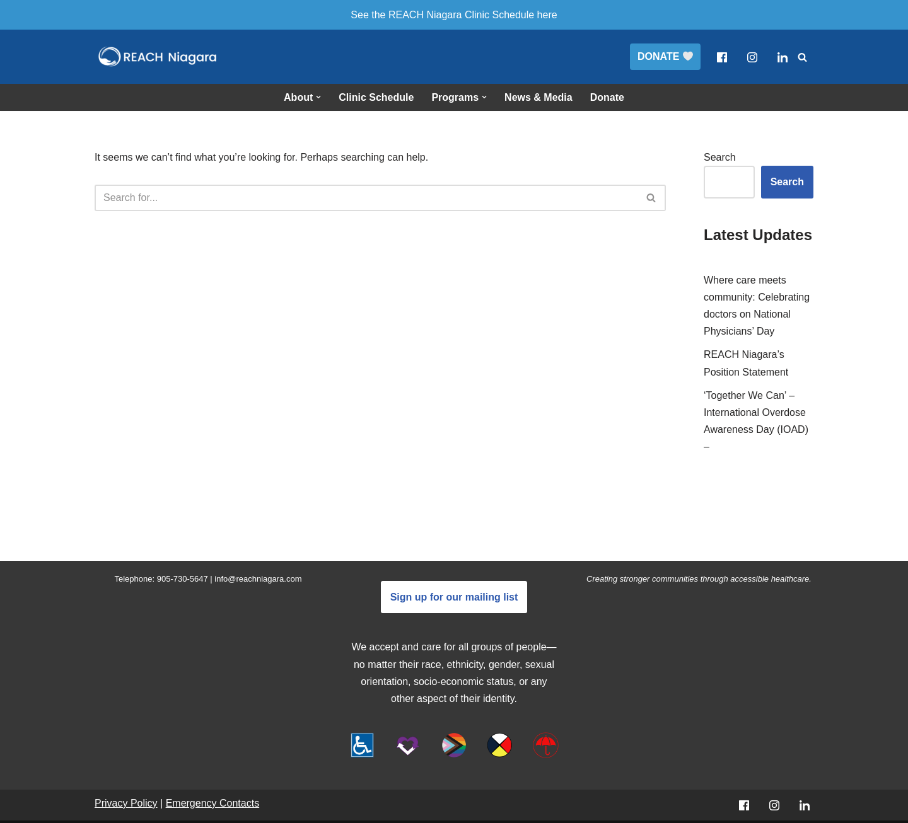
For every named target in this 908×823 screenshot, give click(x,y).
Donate (607, 97)
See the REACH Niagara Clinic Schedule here (454, 14)
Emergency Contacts (213, 803)
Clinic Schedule (376, 97)
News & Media (538, 97)
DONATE (665, 56)
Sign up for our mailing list (454, 597)
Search (720, 157)
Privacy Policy (126, 803)
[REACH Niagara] (158, 56)
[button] (318, 97)
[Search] (802, 57)
